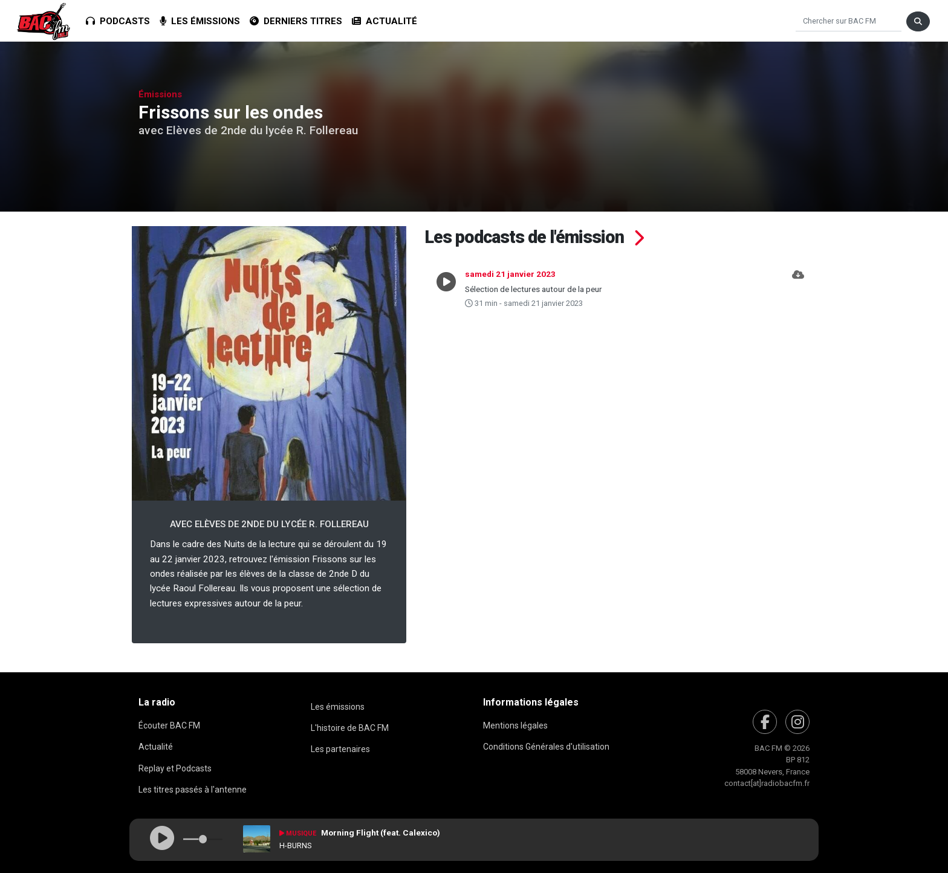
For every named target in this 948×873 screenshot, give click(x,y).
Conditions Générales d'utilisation (546, 746)
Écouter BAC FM (169, 725)
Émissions (160, 94)
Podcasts (118, 21)
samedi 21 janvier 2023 (510, 274)
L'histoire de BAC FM (350, 728)
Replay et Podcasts (175, 768)
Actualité (384, 21)
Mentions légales (515, 725)
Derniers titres (296, 21)
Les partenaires (340, 749)
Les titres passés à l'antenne (192, 789)
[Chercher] (848, 21)
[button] (798, 288)
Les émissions (200, 21)
